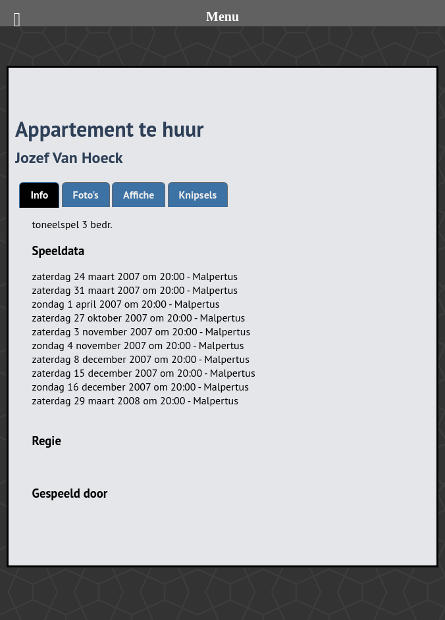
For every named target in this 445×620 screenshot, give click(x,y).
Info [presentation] (39, 194)
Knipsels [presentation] (198, 194)
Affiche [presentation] (138, 194)
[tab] (39, 195)
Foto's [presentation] (86, 194)
